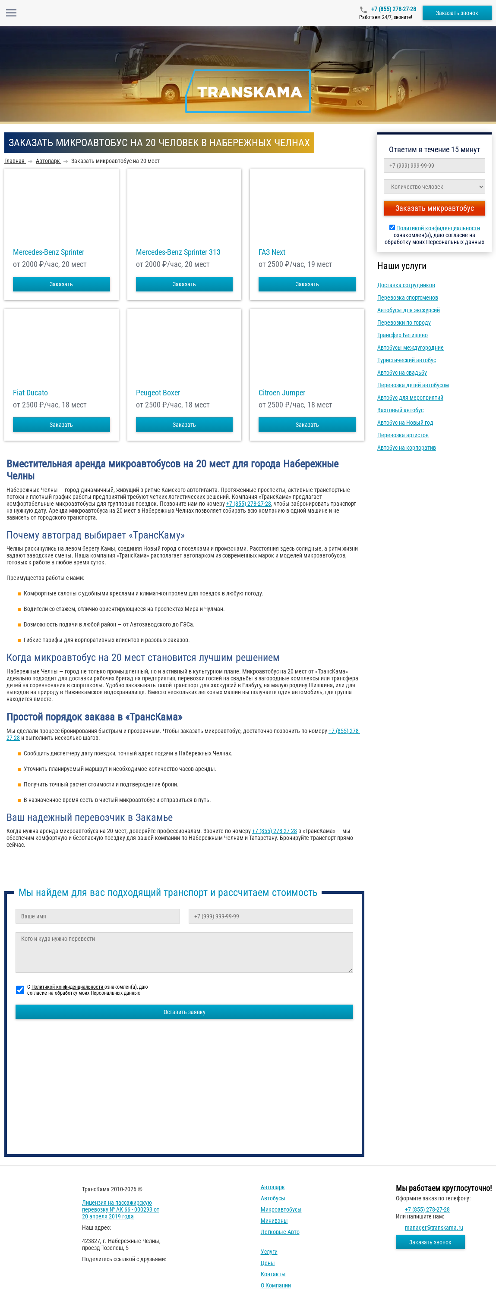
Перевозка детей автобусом (413, 385)
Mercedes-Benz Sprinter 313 (178, 252)
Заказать (61, 284)
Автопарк (273, 1187)
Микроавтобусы (281, 1209)
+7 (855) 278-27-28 (393, 9)
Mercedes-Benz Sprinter (48, 252)
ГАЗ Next (272, 252)
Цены (268, 1262)
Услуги (269, 1251)
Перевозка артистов (403, 435)
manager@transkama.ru (434, 1227)
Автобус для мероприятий (410, 397)
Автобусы (273, 1198)
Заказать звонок (457, 12)
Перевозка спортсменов (407, 297)
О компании (276, 1285)
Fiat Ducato (30, 393)
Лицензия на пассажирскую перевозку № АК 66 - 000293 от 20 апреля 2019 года (120, 1209)
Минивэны (274, 1220)
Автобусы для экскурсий (408, 310)
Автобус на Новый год (405, 422)
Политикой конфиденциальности (438, 228)
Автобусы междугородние (410, 347)
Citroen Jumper (282, 393)
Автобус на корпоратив (406, 447)
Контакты (273, 1274)
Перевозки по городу (404, 322)
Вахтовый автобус (400, 410)
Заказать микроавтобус (434, 208)
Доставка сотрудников (406, 285)
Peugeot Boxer (158, 393)
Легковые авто (280, 1231)
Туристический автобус (406, 360)
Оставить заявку (184, 1011)
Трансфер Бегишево (402, 335)
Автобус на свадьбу (402, 372)
